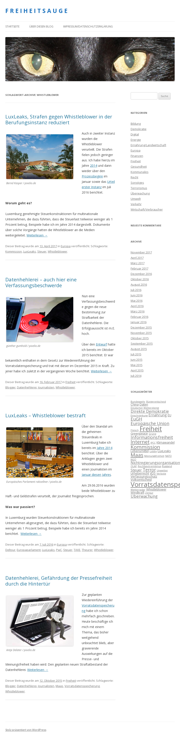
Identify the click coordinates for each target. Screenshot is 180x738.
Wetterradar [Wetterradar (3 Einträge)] (138, 489)
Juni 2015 (136, 360)
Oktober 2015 (140, 338)
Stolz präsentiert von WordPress (25, 730)
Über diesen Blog (41, 26)
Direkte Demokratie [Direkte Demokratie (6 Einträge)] (150, 411)
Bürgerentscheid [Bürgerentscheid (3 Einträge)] (156, 401)
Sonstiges (137, 183)
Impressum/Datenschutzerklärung (88, 26)
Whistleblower (57, 251)
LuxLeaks (29, 251)
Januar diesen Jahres (96, 474)
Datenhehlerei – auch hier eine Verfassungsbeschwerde (41, 282)
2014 (93, 165)
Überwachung (140, 193)
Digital (135, 134)
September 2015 (142, 344)
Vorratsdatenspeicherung (82, 686)
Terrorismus (139, 188)
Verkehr (136, 204)
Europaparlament (29, 550)
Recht (134, 177)
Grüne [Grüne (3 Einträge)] (152, 433)
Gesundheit (139, 166)
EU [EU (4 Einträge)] (169, 415)
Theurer (87, 550)
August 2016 (139, 285)
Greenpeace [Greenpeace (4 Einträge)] (139, 433)
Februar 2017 (139, 268)
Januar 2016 (139, 322)
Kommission (13, 251)
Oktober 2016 (140, 279)
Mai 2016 (136, 301)
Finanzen (137, 156)
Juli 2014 (136, 376)
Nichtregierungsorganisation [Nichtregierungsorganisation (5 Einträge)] (155, 462)
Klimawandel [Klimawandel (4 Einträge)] (166, 442)
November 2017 (141, 252)
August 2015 (139, 349)
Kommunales (140, 172)
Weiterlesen (37, 235)
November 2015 (141, 333)
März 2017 (137, 263)
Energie (136, 140)
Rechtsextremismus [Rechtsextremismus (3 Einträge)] (149, 466)
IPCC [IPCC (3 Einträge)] (153, 442)
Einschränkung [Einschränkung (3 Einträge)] (139, 415)
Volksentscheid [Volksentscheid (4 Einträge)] (141, 479)
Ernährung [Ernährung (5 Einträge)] (158, 415)
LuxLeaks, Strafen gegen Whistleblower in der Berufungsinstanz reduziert (58, 119)
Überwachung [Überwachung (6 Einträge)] (144, 496)
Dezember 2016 (141, 274)
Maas (59, 686)
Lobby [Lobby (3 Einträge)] (153, 451)
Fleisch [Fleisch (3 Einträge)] (135, 430)
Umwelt (136, 199)
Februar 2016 (139, 317)
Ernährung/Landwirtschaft (148, 145)
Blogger (10, 387)
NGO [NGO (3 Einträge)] (133, 459)
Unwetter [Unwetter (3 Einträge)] (162, 470)
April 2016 (137, 306)
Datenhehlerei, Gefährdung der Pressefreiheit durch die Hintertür (58, 580)
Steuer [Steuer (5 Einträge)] (136, 470)
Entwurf (101, 344)
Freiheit (70, 382)
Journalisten (46, 387)
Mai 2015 (136, 365)
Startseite (12, 26)
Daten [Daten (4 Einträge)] (144, 404)
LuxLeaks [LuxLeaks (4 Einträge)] (164, 451)
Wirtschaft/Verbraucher (147, 209)
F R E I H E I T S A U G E (36, 11)
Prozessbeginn (92, 176)
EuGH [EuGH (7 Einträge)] (136, 419)
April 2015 (137, 370)
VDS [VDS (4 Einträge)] (153, 473)
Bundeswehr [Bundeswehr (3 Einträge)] (138, 401)
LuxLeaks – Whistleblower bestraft (45, 415)
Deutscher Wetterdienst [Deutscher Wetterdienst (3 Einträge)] (145, 407)
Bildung (136, 124)
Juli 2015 (136, 354)
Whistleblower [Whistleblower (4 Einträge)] (156, 489)
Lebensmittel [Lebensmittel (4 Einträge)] (140, 451)
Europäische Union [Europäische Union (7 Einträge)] (150, 423)
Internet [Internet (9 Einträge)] (140, 441)
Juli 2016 (136, 290)
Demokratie (139, 129)
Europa (66, 246)
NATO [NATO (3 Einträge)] (168, 456)
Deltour (10, 550)
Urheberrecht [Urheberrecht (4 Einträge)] (140, 473)
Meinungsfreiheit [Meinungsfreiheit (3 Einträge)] (154, 456)
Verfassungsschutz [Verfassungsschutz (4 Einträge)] (144, 476)
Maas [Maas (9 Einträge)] (137, 454)
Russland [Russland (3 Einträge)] (167, 466)
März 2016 (137, 311)
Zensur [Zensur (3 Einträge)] (149, 492)
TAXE (77, 550)
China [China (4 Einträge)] (135, 404)
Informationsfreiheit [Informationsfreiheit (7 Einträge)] (152, 437)
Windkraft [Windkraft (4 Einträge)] (137, 492)
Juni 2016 (136, 295)
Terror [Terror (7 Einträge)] (149, 470)
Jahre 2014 (104, 448)
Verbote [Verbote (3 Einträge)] (161, 473)
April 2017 (137, 258)
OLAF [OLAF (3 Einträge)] (134, 466)
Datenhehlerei (27, 387)
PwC (59, 550)
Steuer (41, 251)
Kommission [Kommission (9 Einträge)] (145, 446)
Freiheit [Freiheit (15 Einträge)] (151, 428)
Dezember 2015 (141, 327)
